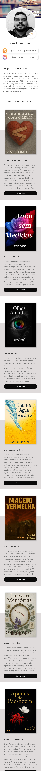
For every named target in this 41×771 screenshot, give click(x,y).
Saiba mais (20, 193)
